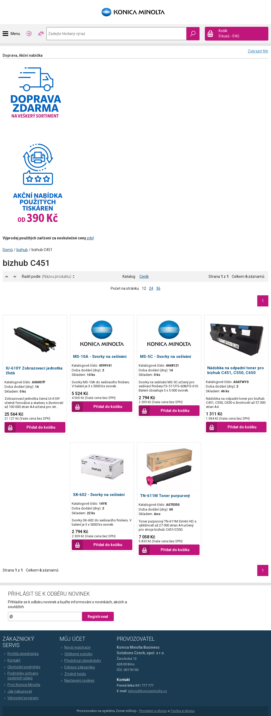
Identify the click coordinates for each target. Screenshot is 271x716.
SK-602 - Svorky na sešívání (99, 494)
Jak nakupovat (17, 691)
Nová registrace (75, 647)
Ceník (144, 276)
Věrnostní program (21, 698)
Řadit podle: (46, 276)
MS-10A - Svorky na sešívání (100, 356)
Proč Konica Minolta (21, 685)
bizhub (22, 250)
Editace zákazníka (77, 667)
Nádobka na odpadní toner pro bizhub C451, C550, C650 (235, 370)
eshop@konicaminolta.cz (147, 691)
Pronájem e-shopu (153, 711)
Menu (15, 34)
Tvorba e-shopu (182, 711)
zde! (90, 238)
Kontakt (11, 660)
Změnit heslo (73, 674)
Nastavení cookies (77, 680)
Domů (8, 250)
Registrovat (98, 616)
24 (151, 288)
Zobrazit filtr (258, 51)
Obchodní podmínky (21, 667)
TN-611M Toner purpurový (165, 495)
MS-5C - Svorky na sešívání (165, 356)
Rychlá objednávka (21, 654)
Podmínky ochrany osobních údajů (20, 675)
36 (158, 288)
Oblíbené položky (76, 654)
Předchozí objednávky (80, 660)
